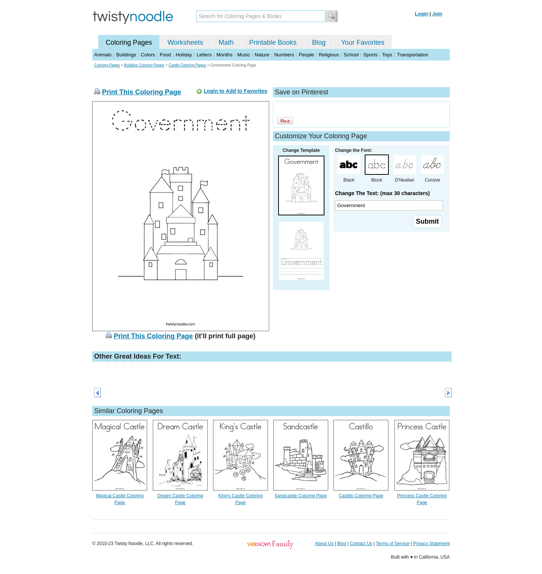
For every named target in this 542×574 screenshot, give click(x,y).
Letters (204, 55)
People (306, 55)
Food (165, 55)
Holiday (184, 55)
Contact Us (361, 543)
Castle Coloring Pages (187, 65)
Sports (370, 55)
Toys (387, 55)
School (351, 55)
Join (437, 14)
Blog (319, 42)
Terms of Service (392, 543)
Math (226, 42)
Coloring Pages (129, 42)
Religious (329, 55)
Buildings (126, 55)
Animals (102, 55)
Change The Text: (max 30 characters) (382, 193)
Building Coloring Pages (144, 65)
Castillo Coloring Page (361, 495)
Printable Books (273, 42)
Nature (262, 55)
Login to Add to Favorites (235, 91)
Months (224, 55)
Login (421, 14)
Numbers (284, 55)
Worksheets (185, 42)
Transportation (412, 55)
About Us (324, 543)
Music (243, 55)
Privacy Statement (431, 543)
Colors (148, 55)
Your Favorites (362, 42)
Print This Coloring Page (141, 92)
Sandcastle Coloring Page (301, 495)
